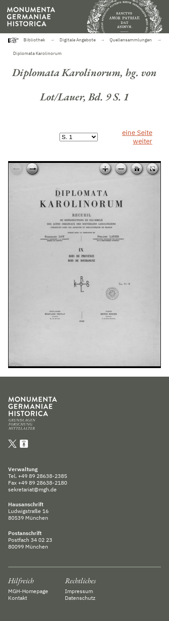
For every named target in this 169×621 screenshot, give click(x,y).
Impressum (79, 591)
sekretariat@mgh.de (32, 489)
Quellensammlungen (131, 40)
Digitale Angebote (77, 40)
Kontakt (17, 597)
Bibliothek (34, 40)
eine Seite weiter (137, 136)
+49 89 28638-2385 (42, 475)
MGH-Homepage (28, 591)
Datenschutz (80, 597)
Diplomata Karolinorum (37, 53)
